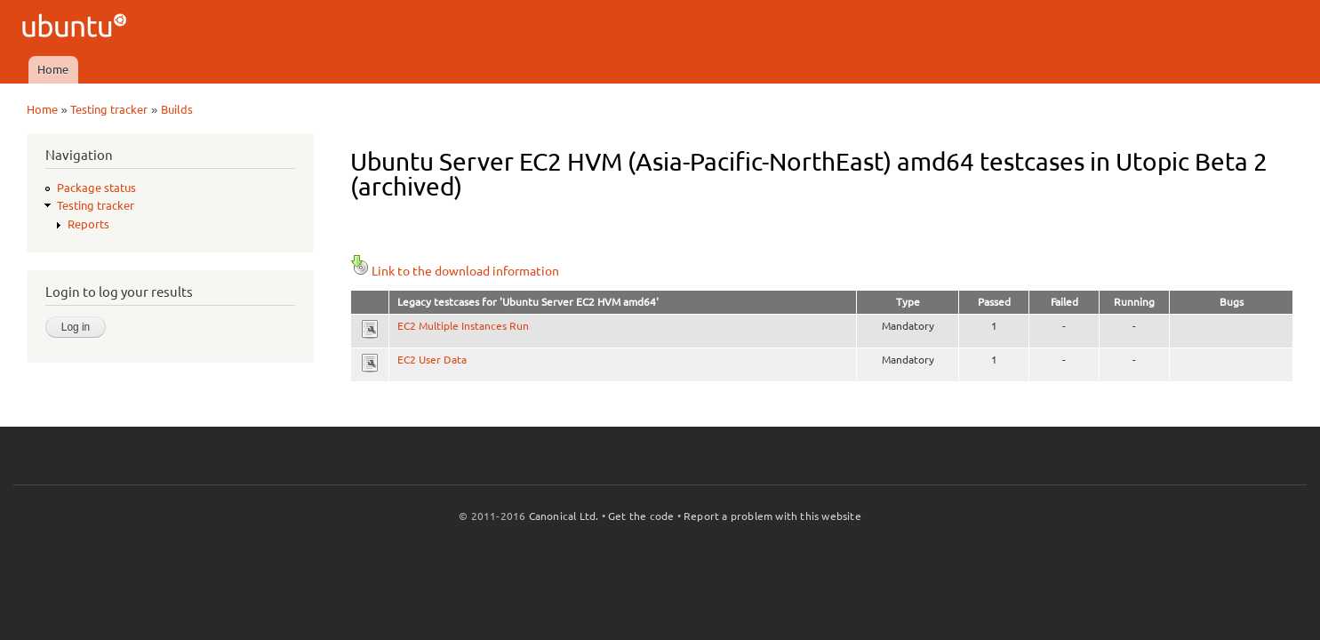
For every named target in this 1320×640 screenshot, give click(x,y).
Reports (88, 224)
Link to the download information (454, 271)
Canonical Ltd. (564, 516)
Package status (96, 187)
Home (52, 69)
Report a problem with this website (772, 516)
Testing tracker (109, 109)
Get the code (641, 516)
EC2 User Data (432, 359)
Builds (177, 109)
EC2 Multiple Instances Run (463, 326)
